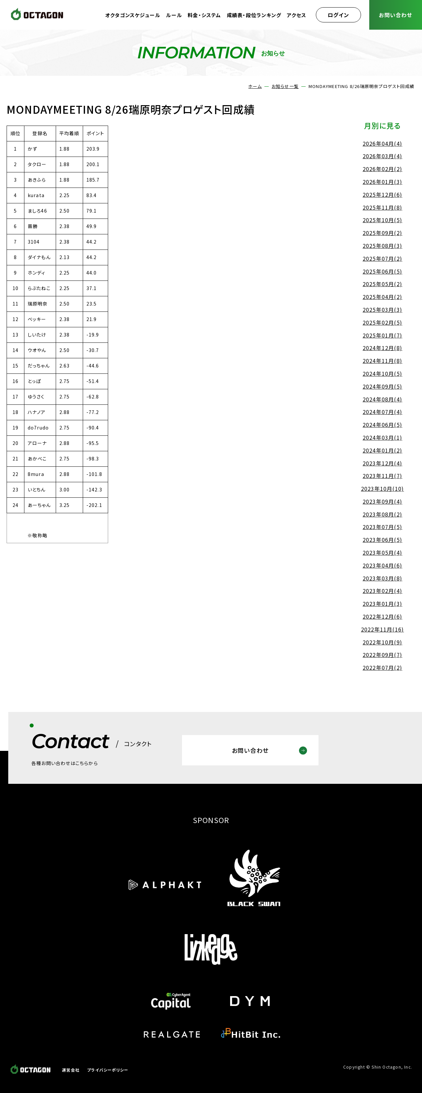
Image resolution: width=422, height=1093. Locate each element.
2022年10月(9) (382, 642)
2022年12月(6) (382, 616)
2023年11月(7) (382, 476)
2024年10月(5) (382, 373)
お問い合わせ (395, 15)
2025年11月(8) (382, 207)
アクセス (296, 15)
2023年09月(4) (382, 501)
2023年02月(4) (382, 591)
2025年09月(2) (382, 233)
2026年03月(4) (382, 156)
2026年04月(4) (382, 143)
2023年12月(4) (382, 463)
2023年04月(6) (382, 565)
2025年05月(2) (382, 284)
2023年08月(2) (382, 514)
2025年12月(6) (382, 194)
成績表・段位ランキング (254, 15)
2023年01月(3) (382, 603)
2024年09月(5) (382, 386)
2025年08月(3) (382, 246)
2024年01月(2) (382, 450)
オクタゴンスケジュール (132, 15)
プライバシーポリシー (107, 1070)
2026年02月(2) (382, 169)
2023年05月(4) (382, 552)
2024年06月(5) (382, 424)
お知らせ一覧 (285, 86)
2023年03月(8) (382, 578)
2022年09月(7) (382, 655)
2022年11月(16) (382, 629)
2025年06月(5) (382, 271)
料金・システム (204, 15)
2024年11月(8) (382, 361)
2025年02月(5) (382, 322)
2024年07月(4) (382, 412)
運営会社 (70, 1070)
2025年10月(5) (382, 220)
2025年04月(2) (382, 297)
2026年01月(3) (382, 182)
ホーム (255, 86)
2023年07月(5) (382, 527)
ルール (174, 15)
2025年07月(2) (382, 258)
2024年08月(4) (382, 399)
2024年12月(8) (382, 348)
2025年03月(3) (382, 309)
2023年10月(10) (382, 488)
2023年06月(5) (382, 540)
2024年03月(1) (382, 437)
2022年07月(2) (382, 667)
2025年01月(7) (382, 335)
